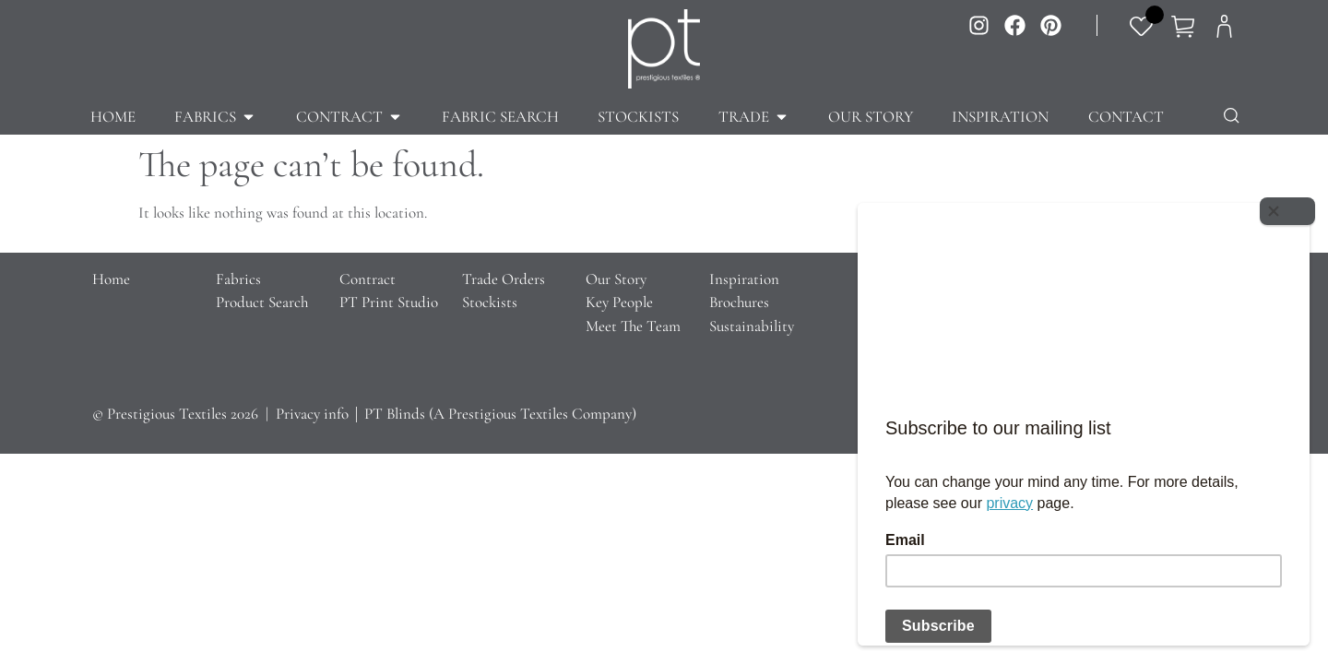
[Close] (1291, 207)
